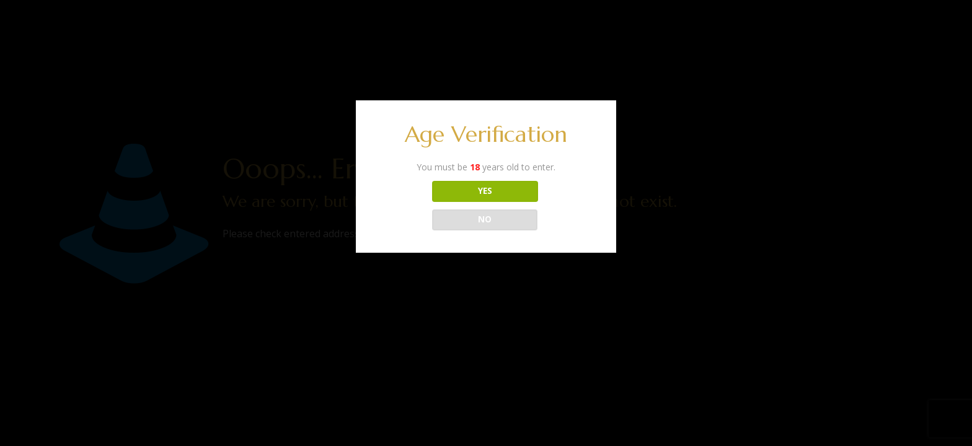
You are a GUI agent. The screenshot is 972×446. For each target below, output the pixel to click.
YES (485, 190)
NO (485, 219)
